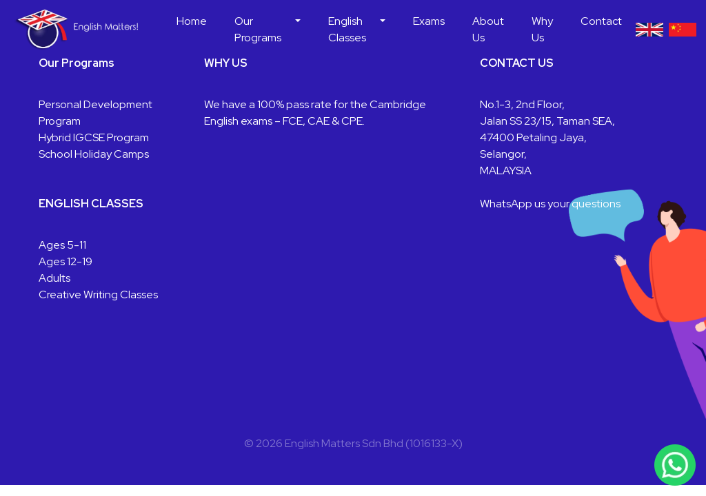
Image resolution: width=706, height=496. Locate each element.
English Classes (347, 29)
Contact (601, 21)
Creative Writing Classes (98, 294)
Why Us (542, 29)
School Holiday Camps (94, 154)
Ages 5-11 (62, 245)
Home (191, 21)
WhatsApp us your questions (550, 203)
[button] (297, 30)
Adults (54, 278)
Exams (429, 21)
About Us (488, 29)
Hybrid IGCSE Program (94, 137)
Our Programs (257, 29)
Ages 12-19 (65, 261)
